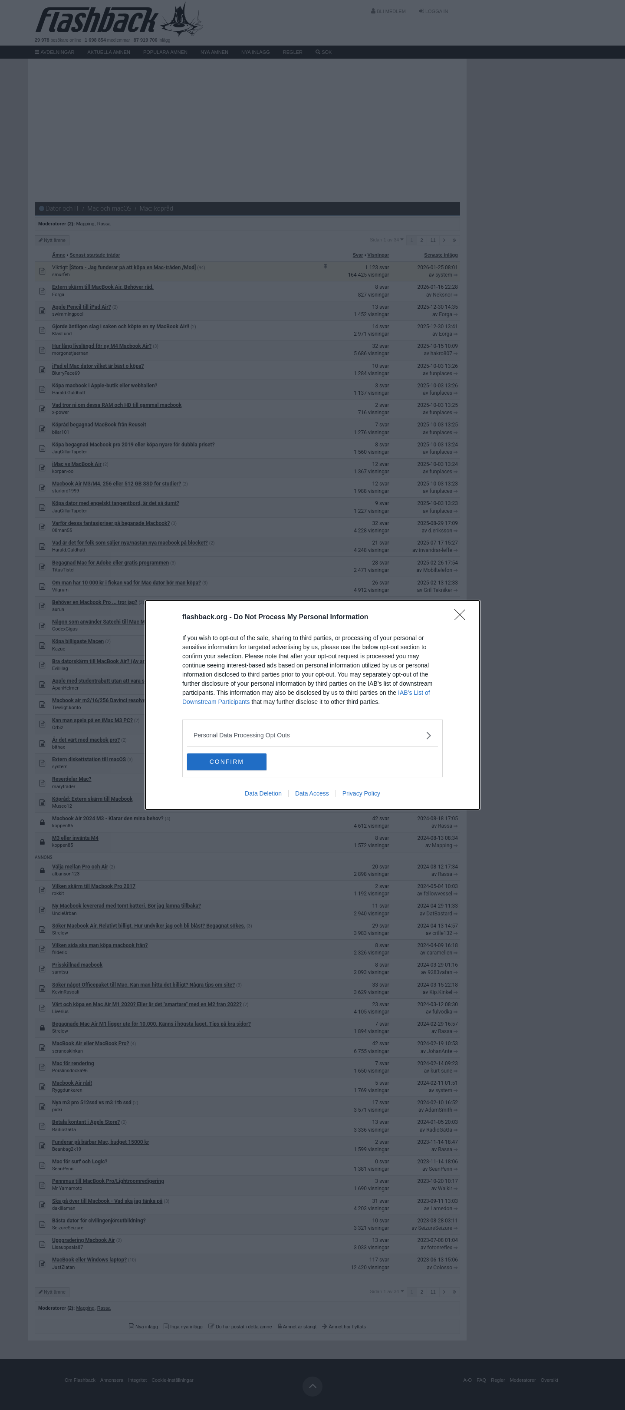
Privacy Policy (361, 793)
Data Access (312, 793)
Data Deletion (263, 793)
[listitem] (312, 735)
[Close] (462, 617)
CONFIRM (228, 762)
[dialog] (312, 705)
